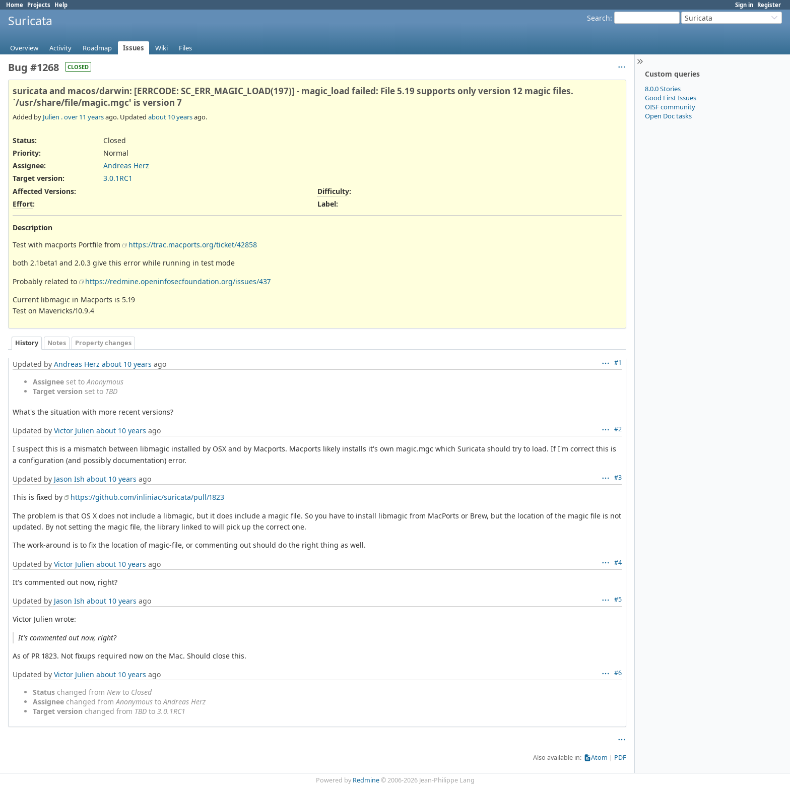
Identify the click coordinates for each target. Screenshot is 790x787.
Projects (38, 5)
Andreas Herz (126, 165)
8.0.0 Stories (663, 88)
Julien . (52, 116)
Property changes (103, 343)
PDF (620, 757)
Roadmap (97, 47)
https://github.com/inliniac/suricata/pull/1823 (147, 497)
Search (598, 18)
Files (185, 47)
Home (14, 5)
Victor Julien (74, 430)
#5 (618, 599)
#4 (618, 562)
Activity (60, 47)
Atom (599, 757)
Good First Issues (670, 97)
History (26, 343)
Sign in (744, 5)
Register (769, 5)
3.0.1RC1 (118, 178)
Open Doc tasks (668, 115)
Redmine (366, 780)
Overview (24, 47)
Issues (133, 47)
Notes (56, 343)
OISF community (670, 106)
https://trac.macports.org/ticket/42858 (192, 244)
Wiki (161, 47)
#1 (618, 362)
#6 (618, 673)
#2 (618, 429)
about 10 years (170, 116)
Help (61, 5)
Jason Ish (69, 479)
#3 (618, 477)
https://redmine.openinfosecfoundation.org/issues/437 (178, 281)
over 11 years (84, 116)
